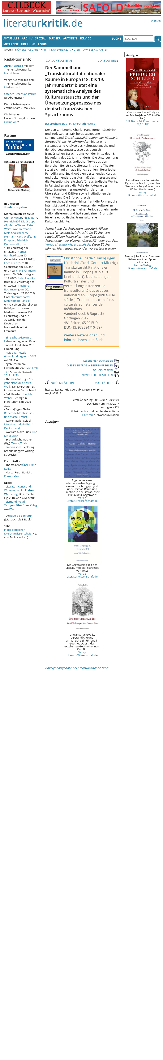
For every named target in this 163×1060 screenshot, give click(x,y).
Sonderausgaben (15, 207)
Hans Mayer (11, 73)
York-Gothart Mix (96, 262)
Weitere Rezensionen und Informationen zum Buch (84, 337)
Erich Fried (10, 263)
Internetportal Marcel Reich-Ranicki (17, 299)
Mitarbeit (10, 44)
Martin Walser (17, 225)
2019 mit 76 (11, 375)
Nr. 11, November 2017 (56, 49)
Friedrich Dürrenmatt (16, 242)
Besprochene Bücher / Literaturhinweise (70, 123)
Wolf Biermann (22, 229)
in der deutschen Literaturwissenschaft (17, 531)
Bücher (55, 38)
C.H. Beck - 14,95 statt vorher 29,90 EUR (143, 122)
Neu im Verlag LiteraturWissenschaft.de (142, 267)
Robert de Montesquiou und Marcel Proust (19, 415)
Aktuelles (11, 38)
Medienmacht (13, 87)
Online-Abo (11, 122)
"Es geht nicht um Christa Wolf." (18, 382)
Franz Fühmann (26, 270)
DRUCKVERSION (106, 370)
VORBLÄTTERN (108, 61)
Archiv (27, 38)
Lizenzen (87, 415)
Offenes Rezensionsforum (20, 94)
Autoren (70, 38)
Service (85, 38)
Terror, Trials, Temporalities (15, 445)
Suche (116, 39)
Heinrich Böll (12, 221)
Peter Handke (26, 278)
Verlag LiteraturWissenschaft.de (67, 244)
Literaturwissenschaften (90, 49)
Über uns (28, 44)
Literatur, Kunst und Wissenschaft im (19, 490)
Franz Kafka (11, 476)
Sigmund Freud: (20, 505)
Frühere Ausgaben (27, 49)
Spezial (40, 38)
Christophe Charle (78, 258)
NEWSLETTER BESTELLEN (100, 375)
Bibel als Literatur (21, 516)
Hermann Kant (13, 236)
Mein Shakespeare (15, 233)
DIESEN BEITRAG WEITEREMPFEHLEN (93, 365)
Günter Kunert (13, 218)
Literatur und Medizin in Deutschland (19, 426)
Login (42, 44)
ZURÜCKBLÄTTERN (58, 61)
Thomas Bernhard (15, 253)
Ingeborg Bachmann (16, 287)
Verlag (156, 21)
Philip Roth (30, 218)
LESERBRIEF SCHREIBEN (101, 360)
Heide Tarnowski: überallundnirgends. (16, 354)
